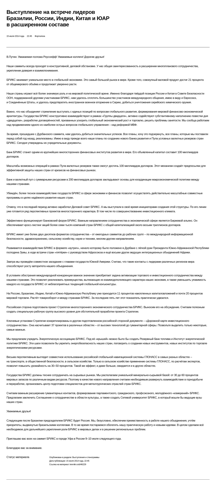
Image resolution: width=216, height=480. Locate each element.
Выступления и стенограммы (85, 457)
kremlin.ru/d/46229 (78, 464)
